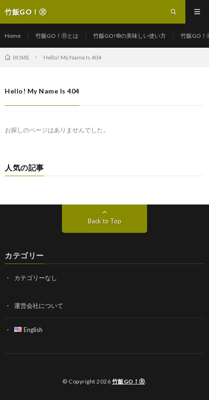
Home (13, 35)
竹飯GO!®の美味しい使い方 (129, 35)
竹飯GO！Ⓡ (128, 381)
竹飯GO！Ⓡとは (56, 35)
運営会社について (38, 305)
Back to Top (105, 221)
